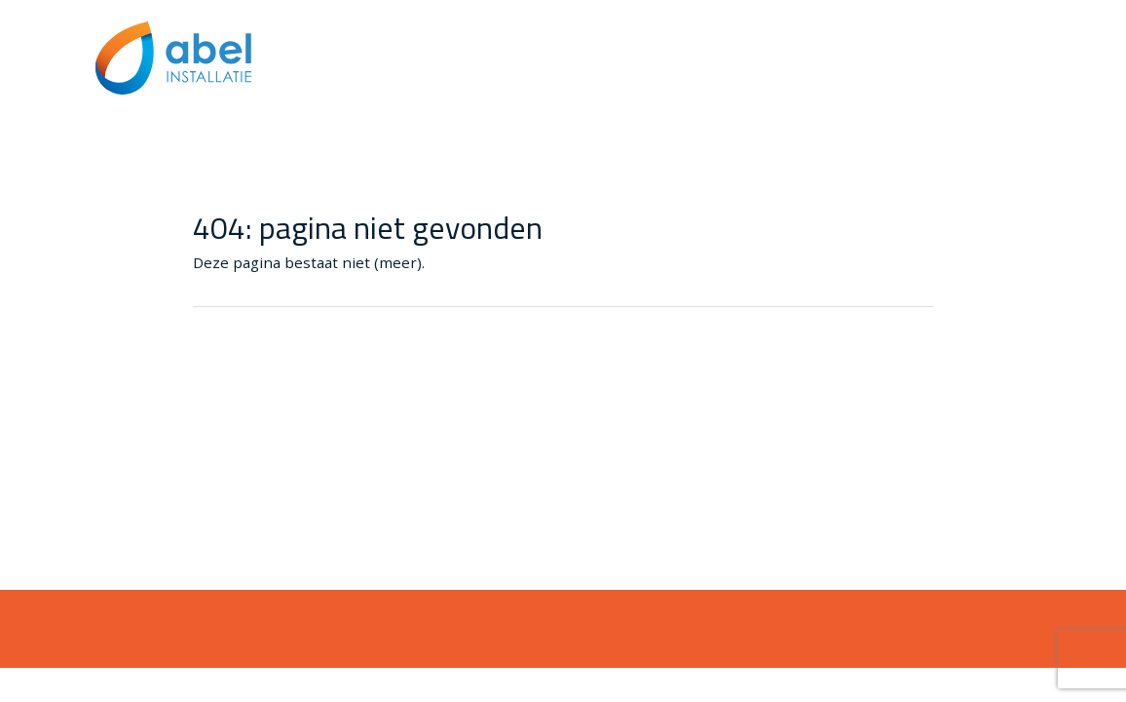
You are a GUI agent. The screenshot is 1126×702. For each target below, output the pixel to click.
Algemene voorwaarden (946, 99)
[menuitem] (946, 100)
